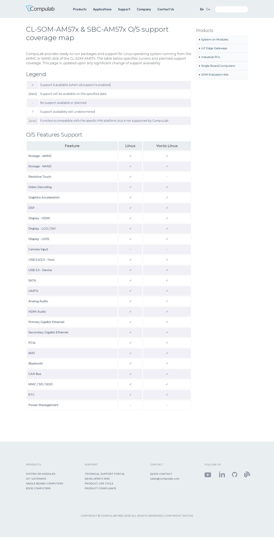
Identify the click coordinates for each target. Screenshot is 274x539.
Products (79, 9)
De (208, 9)
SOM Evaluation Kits (214, 74)
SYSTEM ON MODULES (40, 473)
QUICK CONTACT (161, 473)
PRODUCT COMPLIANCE (100, 488)
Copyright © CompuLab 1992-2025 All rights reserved (122, 515)
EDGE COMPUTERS (38, 488)
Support (124, 9)
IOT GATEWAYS (36, 478)
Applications (102, 9)
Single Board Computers (218, 65)
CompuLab (45, 10)
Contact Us (165, 9)
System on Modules (214, 39)
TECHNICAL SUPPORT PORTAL (105, 473)
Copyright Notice (179, 515)
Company (144, 9)
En (202, 9)
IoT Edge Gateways (214, 48)
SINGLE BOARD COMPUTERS (44, 483)
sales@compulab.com (164, 478)
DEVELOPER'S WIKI (97, 478)
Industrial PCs (210, 57)
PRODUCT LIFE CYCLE (99, 483)
